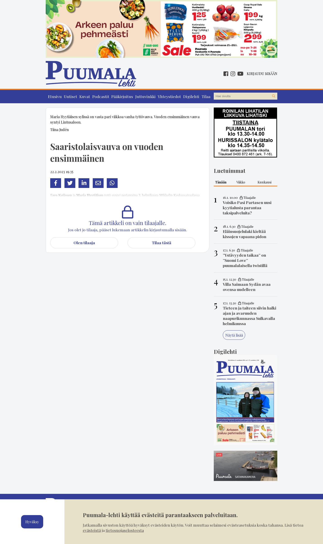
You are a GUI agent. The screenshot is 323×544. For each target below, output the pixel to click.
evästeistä (92, 530)
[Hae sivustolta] (273, 96)
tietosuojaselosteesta (125, 530)
